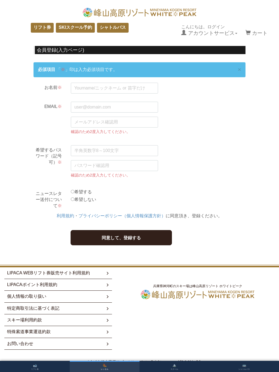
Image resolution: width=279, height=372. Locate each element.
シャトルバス (113, 27)
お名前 (53, 87)
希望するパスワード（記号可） (49, 156)
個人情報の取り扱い (58, 296)
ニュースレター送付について (49, 199)
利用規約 (65, 215)
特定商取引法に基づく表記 (58, 308)
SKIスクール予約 (75, 27)
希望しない (85, 199)
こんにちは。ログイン (209, 30)
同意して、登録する (121, 237)
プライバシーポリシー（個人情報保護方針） (122, 215)
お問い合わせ (58, 343)
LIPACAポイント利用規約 (58, 284)
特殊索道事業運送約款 (58, 331)
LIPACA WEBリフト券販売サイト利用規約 (58, 273)
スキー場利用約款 (58, 320)
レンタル (104, 366)
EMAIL (53, 106)
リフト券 (42, 27)
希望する (83, 192)
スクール (174, 366)
